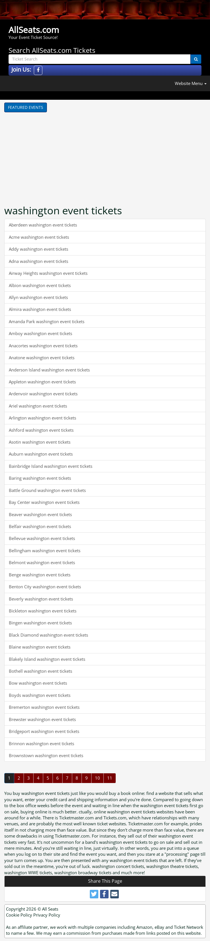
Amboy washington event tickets (40, 333)
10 (97, 778)
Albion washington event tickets (40, 285)
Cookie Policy (19, 915)
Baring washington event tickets (40, 478)
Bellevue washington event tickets (42, 538)
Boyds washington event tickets (39, 695)
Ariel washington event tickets (38, 406)
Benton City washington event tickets (45, 586)
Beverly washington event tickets (41, 599)
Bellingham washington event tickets (44, 550)
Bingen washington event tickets (40, 623)
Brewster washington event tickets (42, 719)
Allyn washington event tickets (38, 297)
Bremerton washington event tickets (44, 707)
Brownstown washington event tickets (46, 755)
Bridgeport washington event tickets (44, 731)
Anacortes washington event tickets (43, 345)
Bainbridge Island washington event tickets (50, 466)
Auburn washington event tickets (41, 454)
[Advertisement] (61, 155)
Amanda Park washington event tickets (46, 321)
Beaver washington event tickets (40, 514)
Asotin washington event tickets (39, 442)
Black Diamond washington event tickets (48, 635)
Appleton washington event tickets (42, 382)
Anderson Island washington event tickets (49, 370)
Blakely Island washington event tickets (47, 659)
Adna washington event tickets (38, 261)
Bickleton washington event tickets (42, 611)
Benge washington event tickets (39, 575)
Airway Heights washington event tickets (48, 273)
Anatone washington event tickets (41, 357)
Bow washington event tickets (38, 683)
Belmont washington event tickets (42, 562)
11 (109, 778)
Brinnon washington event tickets (41, 743)
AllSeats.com (34, 29)
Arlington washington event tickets (42, 418)
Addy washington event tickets (38, 249)
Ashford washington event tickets (41, 430)
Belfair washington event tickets (40, 526)
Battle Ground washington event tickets (47, 490)
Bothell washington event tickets (40, 671)
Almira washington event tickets (40, 309)
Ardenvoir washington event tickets (43, 393)
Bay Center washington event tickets (44, 502)
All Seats (50, 909)
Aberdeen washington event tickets (43, 225)
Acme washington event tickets (39, 237)
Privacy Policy (46, 915)
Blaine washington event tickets (39, 647)
